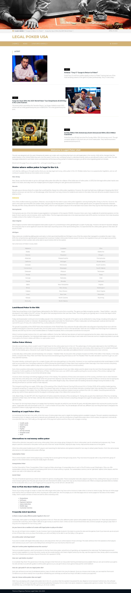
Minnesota (63, 265)
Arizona (27, 255)
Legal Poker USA (30, 36)
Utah (100, 278)
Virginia (101, 284)
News (67, 69)
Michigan (15, 232)
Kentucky (28, 301)
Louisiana (63, 248)
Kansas (28, 298)
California (28, 261)
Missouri (63, 271)
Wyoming (101, 298)
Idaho (28, 284)
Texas (101, 275)
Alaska (28, 252)
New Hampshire (63, 284)
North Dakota (63, 301)
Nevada (15, 186)
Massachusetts (63, 258)
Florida (28, 275)
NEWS (25, 44)
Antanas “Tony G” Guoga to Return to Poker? (33, 31)
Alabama (28, 248)
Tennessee (100, 271)
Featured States (39, 44)
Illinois (28, 288)
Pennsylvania (16, 209)
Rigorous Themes (24, 591)
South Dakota (100, 268)
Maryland (63, 255)
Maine (63, 252)
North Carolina (63, 298)
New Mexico (63, 291)
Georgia (27, 278)
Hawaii (28, 281)
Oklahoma (101, 252)
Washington (101, 288)
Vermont (101, 281)
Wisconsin (101, 294)
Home (15, 44)
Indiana (28, 291)
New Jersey (16, 177)
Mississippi (63, 268)
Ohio (100, 248)
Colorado (28, 265)
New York (63, 294)
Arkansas (28, 258)
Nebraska (63, 278)
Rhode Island (101, 261)
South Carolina (100, 265)
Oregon (100, 255)
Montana (63, 275)
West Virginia (16, 221)
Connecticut (28, 268)
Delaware (28, 271)
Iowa (27, 294)
